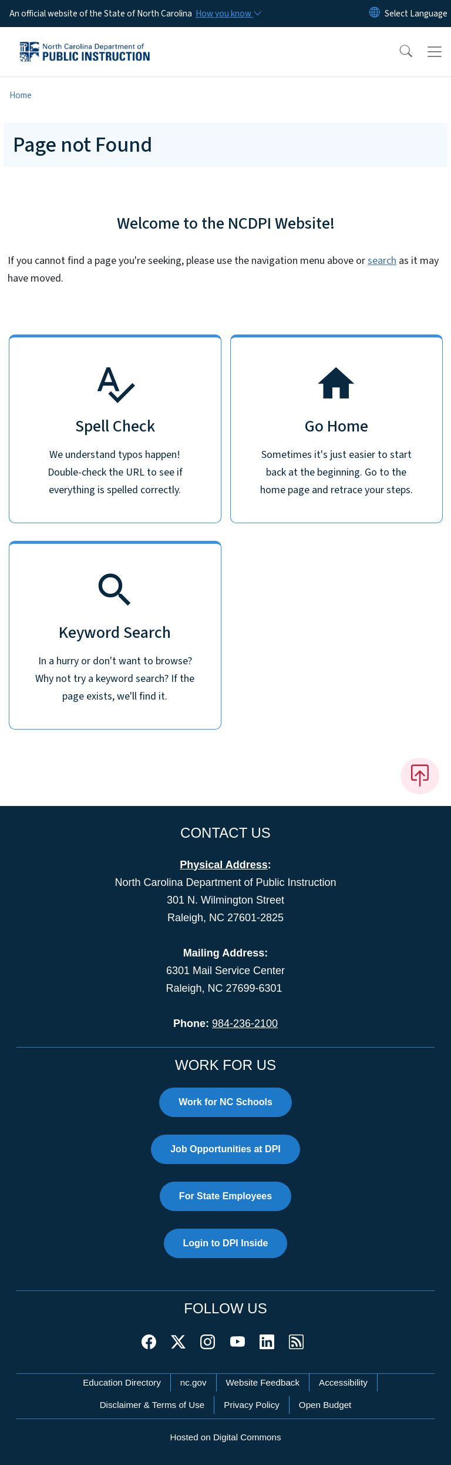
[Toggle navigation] (434, 52)
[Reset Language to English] (374, 13)
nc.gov (193, 1382)
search (382, 260)
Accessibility (343, 1382)
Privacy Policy (252, 1405)
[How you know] (228, 13)
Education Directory (122, 1382)
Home (20, 95)
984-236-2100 (245, 1023)
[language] (416, 13)
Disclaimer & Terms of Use (152, 1405)
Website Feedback (263, 1382)
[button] (398, 52)
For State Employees (225, 1196)
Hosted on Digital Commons (225, 1437)
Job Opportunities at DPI (225, 1149)
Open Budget (325, 1405)
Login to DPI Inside (225, 1243)
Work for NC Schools (225, 1102)
